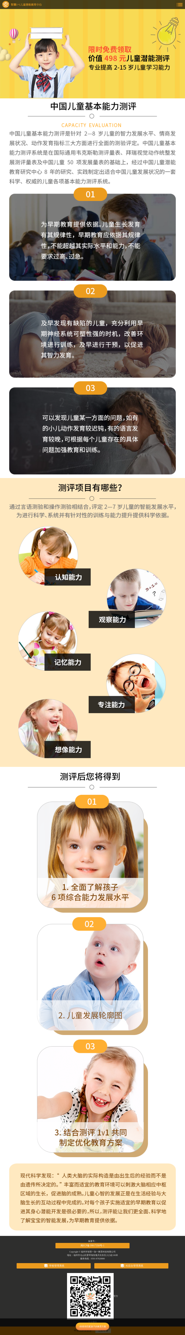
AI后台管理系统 (131, 1266)
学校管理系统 (53, 1266)
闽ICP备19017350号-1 (92, 1245)
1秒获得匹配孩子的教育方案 (92, 1326)
